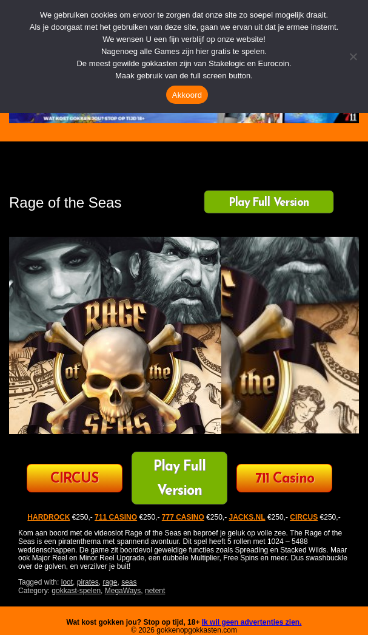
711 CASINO (116, 517)
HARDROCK (48, 517)
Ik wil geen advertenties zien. (252, 622)
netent (155, 590)
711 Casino (284, 479)
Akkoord (187, 95)
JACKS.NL (247, 517)
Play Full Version (269, 202)
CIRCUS (74, 479)
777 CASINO (183, 517)
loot (67, 582)
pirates (88, 582)
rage (109, 582)
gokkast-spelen (76, 590)
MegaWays (123, 590)
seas (128, 582)
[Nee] (353, 56)
